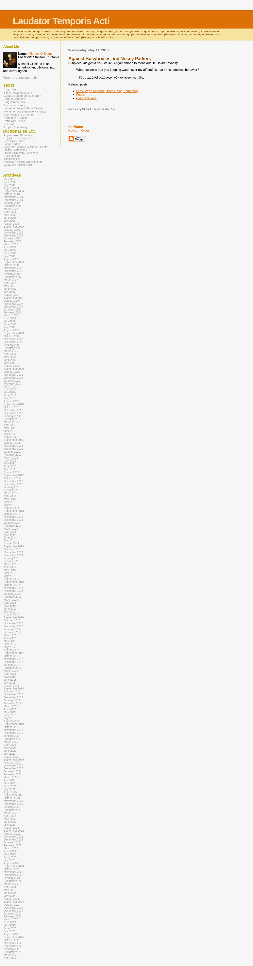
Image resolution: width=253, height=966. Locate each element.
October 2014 (12, 549)
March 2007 (11, 280)
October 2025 (12, 940)
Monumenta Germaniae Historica (25, 111)
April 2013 (10, 496)
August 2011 (11, 436)
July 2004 (9, 185)
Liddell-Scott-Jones (15, 150)
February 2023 (12, 845)
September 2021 (14, 795)
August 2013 (11, 507)
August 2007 (11, 294)
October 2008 (12, 336)
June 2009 (10, 359)
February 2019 (12, 703)
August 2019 (11, 721)
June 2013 (10, 502)
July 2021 (9, 789)
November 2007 (13, 303)
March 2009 (11, 351)
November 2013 (13, 516)
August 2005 (11, 223)
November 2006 (13, 268)
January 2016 (12, 593)
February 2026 (12, 952)
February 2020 (12, 738)
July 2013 (9, 505)
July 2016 (9, 611)
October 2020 (12, 762)
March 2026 (11, 955)
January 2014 (12, 522)
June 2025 (10, 928)
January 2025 (12, 913)
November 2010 (13, 410)
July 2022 (9, 824)
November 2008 (13, 339)
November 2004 (13, 197)
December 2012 (13, 484)
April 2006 (10, 247)
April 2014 (10, 531)
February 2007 (12, 277)
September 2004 (14, 191)
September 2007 (14, 297)
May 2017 (10, 641)
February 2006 (12, 241)
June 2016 (10, 608)
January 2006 (12, 238)
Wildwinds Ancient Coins (18, 164)
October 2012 (12, 478)
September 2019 (14, 724)
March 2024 (11, 884)
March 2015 (11, 564)
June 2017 (10, 644)
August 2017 (11, 650)
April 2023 (10, 851)
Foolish (81, 94)
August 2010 (11, 401)
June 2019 (10, 715)
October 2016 (12, 620)
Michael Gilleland (40, 53)
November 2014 (13, 552)
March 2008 (11, 315)
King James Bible (15, 102)
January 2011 (12, 416)
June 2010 (10, 395)
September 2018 (14, 688)
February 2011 (12, 419)
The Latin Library (14, 105)
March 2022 (11, 812)
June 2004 (10, 182)
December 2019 (13, 733)
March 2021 (11, 777)
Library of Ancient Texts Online (23, 108)
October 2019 (12, 727)
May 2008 (10, 321)
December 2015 (13, 590)
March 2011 (11, 422)
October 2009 (12, 371)
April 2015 (10, 567)
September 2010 (14, 404)
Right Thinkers (86, 98)
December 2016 (13, 626)
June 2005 (10, 217)
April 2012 (10, 460)
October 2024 (12, 904)
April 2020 (10, 744)
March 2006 (11, 244)
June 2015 (10, 573)
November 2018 (13, 694)
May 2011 (10, 428)
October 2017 (12, 656)
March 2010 (11, 386)
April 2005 (10, 211)
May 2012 (10, 463)
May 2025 (10, 925)
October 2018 (12, 691)
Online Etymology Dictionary (21, 153)
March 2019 (11, 706)
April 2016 (10, 602)
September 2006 (14, 262)
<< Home (75, 127)
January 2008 (12, 309)
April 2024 (10, 886)
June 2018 (10, 679)
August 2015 (11, 579)
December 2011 (13, 448)
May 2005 (10, 214)
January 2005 (12, 203)
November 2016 (13, 623)
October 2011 (12, 442)
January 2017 (12, 629)
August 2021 (11, 792)
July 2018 (9, 682)
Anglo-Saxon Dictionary (18, 135)
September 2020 (14, 759)
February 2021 (12, 774)
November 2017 (13, 658)
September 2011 (14, 439)
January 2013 (12, 487)
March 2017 (11, 635)
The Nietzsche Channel (18, 114)
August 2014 (11, 543)
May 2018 (10, 676)
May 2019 (10, 712)
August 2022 (11, 827)
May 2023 (10, 854)
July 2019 (9, 718)
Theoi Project (12, 159)
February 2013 (12, 490)
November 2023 (13, 872)
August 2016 (11, 614)
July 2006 (9, 256)
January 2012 (12, 451)
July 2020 (9, 753)
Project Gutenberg (15, 127)
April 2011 (10, 425)
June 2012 (10, 466)
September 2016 (14, 617)
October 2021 (12, 798)
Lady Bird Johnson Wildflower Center (26, 147)
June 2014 (10, 537)
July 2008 (9, 327)
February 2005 (12, 205)
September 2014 (14, 546)
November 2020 (13, 765)
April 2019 (10, 709)
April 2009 (10, 354)
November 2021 (13, 801)
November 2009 (13, 374)
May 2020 (10, 747)
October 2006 (12, 265)
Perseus (9, 124)
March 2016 (11, 599)
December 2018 (13, 697)
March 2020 (11, 741)
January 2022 (12, 807)
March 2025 (11, 919)
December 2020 (13, 768)
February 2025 (12, 916)
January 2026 (12, 949)
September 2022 (14, 830)
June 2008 (10, 324)
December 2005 (13, 235)
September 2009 (14, 368)
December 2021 (13, 804)
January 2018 (12, 664)
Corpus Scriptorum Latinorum (22, 95)
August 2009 (11, 365)
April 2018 (10, 673)
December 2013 (13, 519)
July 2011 (9, 433)
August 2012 (11, 472)
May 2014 (10, 534)
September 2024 (14, 901)
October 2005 (12, 229)
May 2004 (10, 179)
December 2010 (13, 413)
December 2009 (13, 377)
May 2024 (10, 889)
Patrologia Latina (14, 121)
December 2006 (13, 271)
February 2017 (12, 632)
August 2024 (11, 898)
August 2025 (11, 934)
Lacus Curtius (12, 144)
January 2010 (12, 380)
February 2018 (12, 667)
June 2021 (10, 786)
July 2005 (9, 220)
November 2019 (13, 730)
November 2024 (13, 907)
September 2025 (14, 937)
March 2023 (11, 848)
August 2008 (11, 330)
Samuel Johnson (14, 98)
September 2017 (14, 653)
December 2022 (13, 839)
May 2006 (10, 250)
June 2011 (10, 431)
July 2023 (9, 860)
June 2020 (10, 750)
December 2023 (13, 875)
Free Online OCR (14, 141)
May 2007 (10, 285)
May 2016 (10, 605)
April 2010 (10, 389)
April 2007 (10, 282)
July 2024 (9, 895)
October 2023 (12, 869)
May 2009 (10, 356)
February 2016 (12, 596)
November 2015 (13, 587)
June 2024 (10, 892)
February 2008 (12, 312)
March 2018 (11, 670)
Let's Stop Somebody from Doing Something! (108, 91)
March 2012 (11, 457)
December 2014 (13, 555)
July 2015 (9, 576)
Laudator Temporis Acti (61, 21)
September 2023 (14, 866)
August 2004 (11, 188)
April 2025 (10, 922)
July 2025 (9, 931)
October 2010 (12, 407)
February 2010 (12, 383)
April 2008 (10, 318)
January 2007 (12, 274)
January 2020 (12, 735)
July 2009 (9, 362)
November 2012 (13, 481)
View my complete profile (20, 77)
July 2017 (9, 647)
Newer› (73, 130)
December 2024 (13, 910)
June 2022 (10, 821)
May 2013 (10, 499)
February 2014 (12, 525)
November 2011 (13, 445)
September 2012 (14, 475)
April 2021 (10, 780)
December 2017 (13, 661)
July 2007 (9, 291)
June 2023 (10, 857)
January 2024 (12, 878)
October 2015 (12, 584)
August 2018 (11, 685)
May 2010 (10, 392)
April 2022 (10, 815)
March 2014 (11, 528)
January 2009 (12, 345)
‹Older (84, 130)
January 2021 (12, 771)
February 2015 (12, 561)
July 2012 (9, 469)
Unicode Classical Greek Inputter (23, 161)
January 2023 (12, 842)
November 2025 (13, 943)
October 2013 (12, 513)
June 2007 (10, 288)
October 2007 (12, 300)
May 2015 (10, 570)
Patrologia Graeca (15, 117)
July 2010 (9, 398)
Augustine (10, 89)
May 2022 (10, 818)
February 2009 (12, 348)
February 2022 (12, 809)
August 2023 (11, 863)
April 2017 (10, 638)
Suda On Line (12, 156)
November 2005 (13, 232)
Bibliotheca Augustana (18, 92)
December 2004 (13, 200)
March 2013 (11, 493)
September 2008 (14, 333)
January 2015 (12, 558)
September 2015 (14, 582)
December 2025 (13, 946)
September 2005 (14, 226)
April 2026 (10, 958)
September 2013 (14, 510)
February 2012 (12, 454)
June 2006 (10, 253)
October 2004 (12, 194)
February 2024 (12, 881)
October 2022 (12, 833)
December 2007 (13, 306)
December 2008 (13, 342)
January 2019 (12, 700)
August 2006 (11, 259)
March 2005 (11, 208)
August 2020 (11, 756)
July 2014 (9, 540)
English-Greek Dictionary (19, 138)
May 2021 (10, 783)
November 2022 (13, 836)
